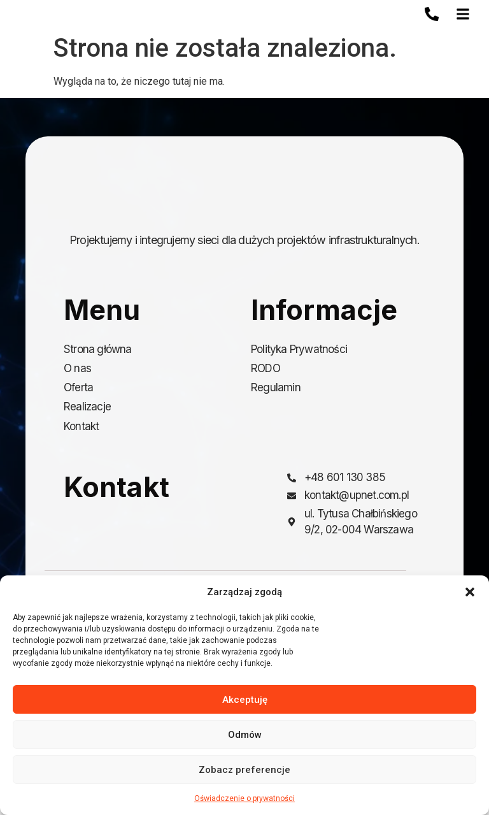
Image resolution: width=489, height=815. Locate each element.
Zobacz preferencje (244, 769)
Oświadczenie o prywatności (244, 798)
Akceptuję (244, 699)
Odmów (245, 734)
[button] (470, 592)
